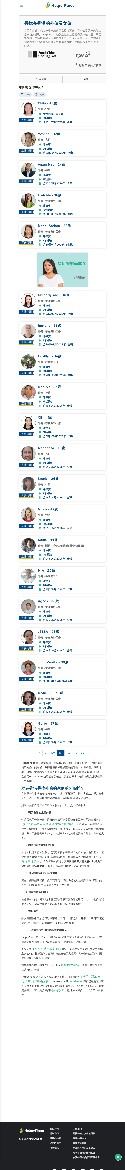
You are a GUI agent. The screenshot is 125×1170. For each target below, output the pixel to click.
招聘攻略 (58, 990)
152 (69, 753)
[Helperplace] (20, 3)
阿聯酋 (26, 981)
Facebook (75, 981)
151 (60, 753)
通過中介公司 (30, 861)
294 (83, 753)
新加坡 (95, 977)
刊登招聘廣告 (70, 965)
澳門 (86, 977)
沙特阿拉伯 (40, 981)
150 (53, 753)
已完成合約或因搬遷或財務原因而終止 (50, 824)
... (46, 753)
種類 (84, 79)
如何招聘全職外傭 (46, 949)
